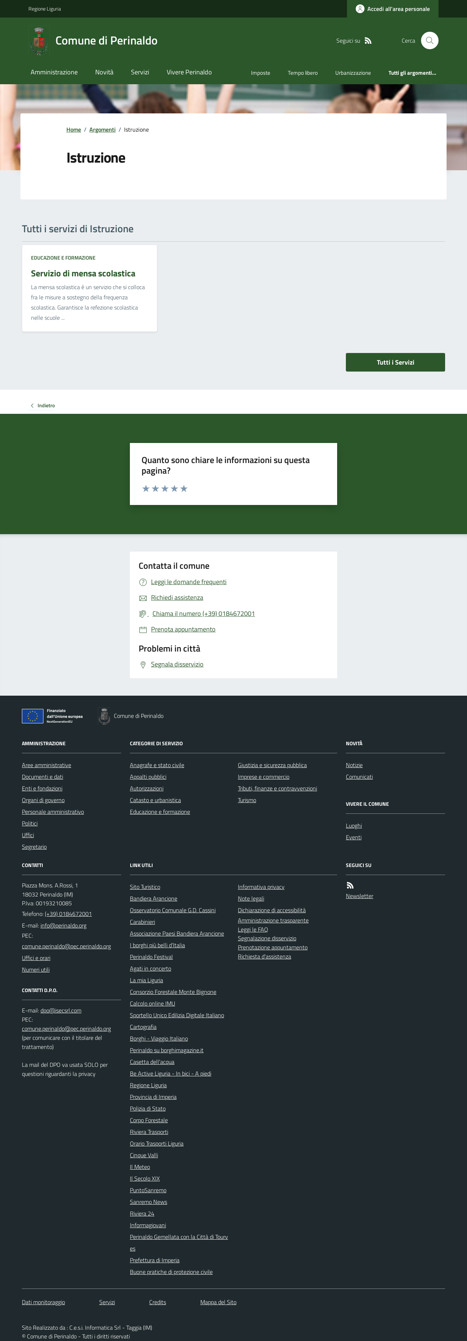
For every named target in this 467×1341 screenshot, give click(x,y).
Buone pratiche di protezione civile (171, 1271)
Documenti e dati (42, 776)
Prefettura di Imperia (155, 1260)
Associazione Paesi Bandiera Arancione (177, 933)
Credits (157, 1302)
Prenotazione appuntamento (273, 947)
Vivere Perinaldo (189, 72)
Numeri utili (36, 969)
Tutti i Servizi (395, 362)
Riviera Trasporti (149, 1131)
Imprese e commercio (263, 776)
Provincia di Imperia (153, 1096)
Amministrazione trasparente (273, 920)
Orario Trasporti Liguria (157, 1143)
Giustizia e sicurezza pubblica (272, 765)
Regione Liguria (44, 8)
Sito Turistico (145, 886)
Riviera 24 (142, 1213)
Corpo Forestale (149, 1120)
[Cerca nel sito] (427, 40)
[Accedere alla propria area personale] (393, 9)
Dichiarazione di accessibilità (272, 910)
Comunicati (359, 776)
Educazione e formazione (63, 257)
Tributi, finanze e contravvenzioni (277, 788)
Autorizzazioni (146, 788)
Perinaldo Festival (151, 956)
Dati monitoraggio (43, 1302)
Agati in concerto (150, 968)
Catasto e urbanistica (155, 800)
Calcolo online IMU (152, 1003)
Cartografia (143, 1026)
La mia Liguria (146, 980)
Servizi (140, 72)
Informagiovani (148, 1225)
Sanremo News (148, 1201)
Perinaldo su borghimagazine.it (167, 1050)
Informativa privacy (261, 886)
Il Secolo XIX (145, 1178)
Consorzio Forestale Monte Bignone (173, 991)
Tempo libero (303, 73)
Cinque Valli (144, 1155)
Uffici (28, 835)
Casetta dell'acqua (152, 1061)
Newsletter (359, 895)
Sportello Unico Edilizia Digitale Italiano (177, 1015)
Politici (30, 823)
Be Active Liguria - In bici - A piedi (170, 1073)
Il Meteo (140, 1166)
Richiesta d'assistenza (264, 956)
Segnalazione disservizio (267, 938)
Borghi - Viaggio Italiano (159, 1038)
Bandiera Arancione (153, 898)
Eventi (354, 837)
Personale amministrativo (53, 811)
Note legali (251, 898)
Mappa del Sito (218, 1302)
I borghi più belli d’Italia (157, 945)
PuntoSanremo (148, 1190)
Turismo (247, 800)
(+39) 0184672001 (68, 913)
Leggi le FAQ (253, 929)
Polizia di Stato (148, 1108)
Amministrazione (54, 72)
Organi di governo (43, 800)
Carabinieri (142, 921)
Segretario (34, 846)
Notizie (354, 765)
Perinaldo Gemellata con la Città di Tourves (179, 1242)
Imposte (260, 73)
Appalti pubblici (148, 776)
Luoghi (354, 825)
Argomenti (102, 129)
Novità (104, 72)
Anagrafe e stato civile (157, 765)
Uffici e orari (36, 957)
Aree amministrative (46, 765)
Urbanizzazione (353, 73)
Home (73, 129)
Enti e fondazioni (42, 788)
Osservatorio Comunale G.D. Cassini (173, 910)
